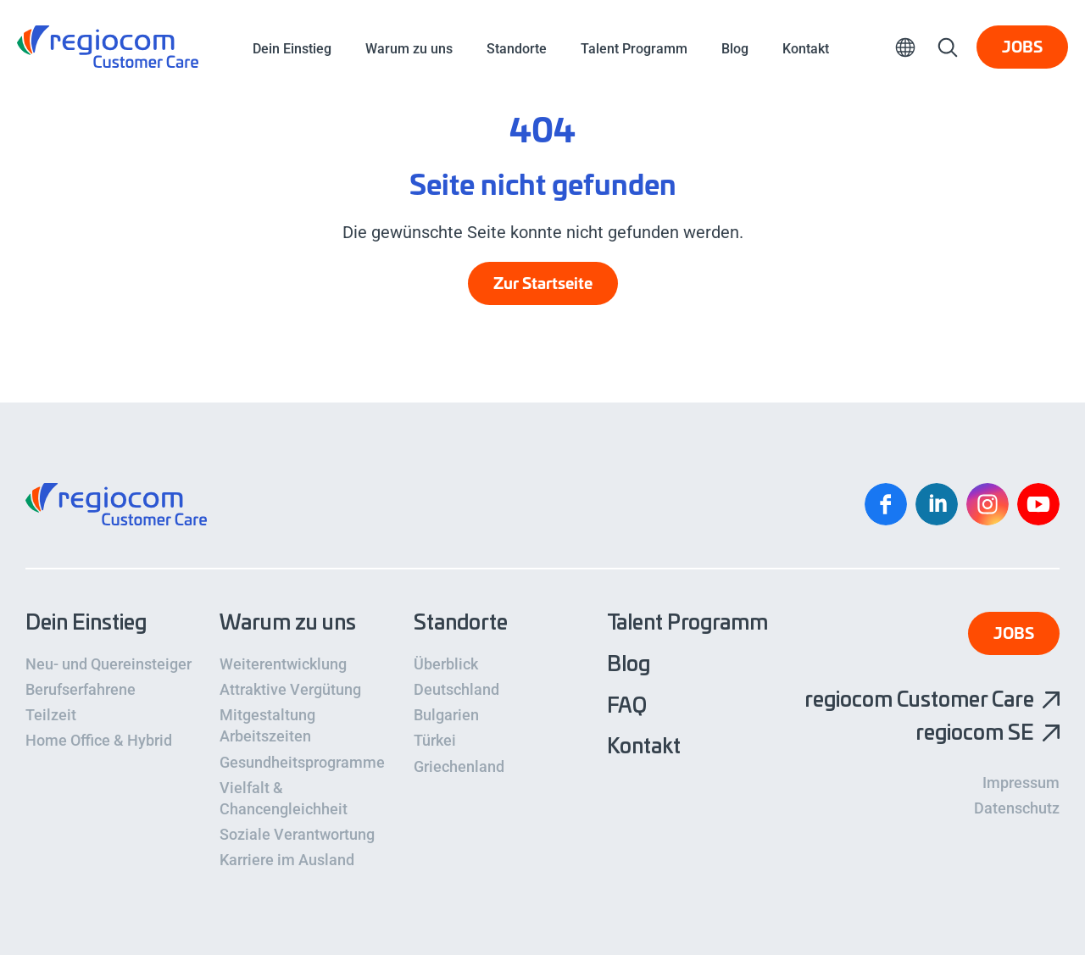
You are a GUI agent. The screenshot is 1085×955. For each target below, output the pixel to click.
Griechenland (459, 766)
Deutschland (456, 689)
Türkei (435, 740)
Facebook (886, 504)
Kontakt (805, 49)
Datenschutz (1017, 808)
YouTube (1038, 504)
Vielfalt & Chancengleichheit (284, 798)
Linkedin (936, 504)
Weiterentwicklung (283, 664)
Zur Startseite (543, 284)
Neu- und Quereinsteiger (108, 664)
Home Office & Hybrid (98, 740)
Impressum (1021, 782)
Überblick (446, 664)
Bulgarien (446, 715)
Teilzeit (50, 715)
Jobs (1022, 48)
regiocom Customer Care (107, 46)
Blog (734, 49)
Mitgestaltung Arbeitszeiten (267, 725)
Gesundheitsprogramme (302, 762)
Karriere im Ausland (287, 860)
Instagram (987, 504)
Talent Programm (634, 49)
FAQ (627, 707)
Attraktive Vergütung (290, 689)
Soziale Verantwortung (297, 834)
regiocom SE (974, 734)
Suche (947, 46)
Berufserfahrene (80, 689)
